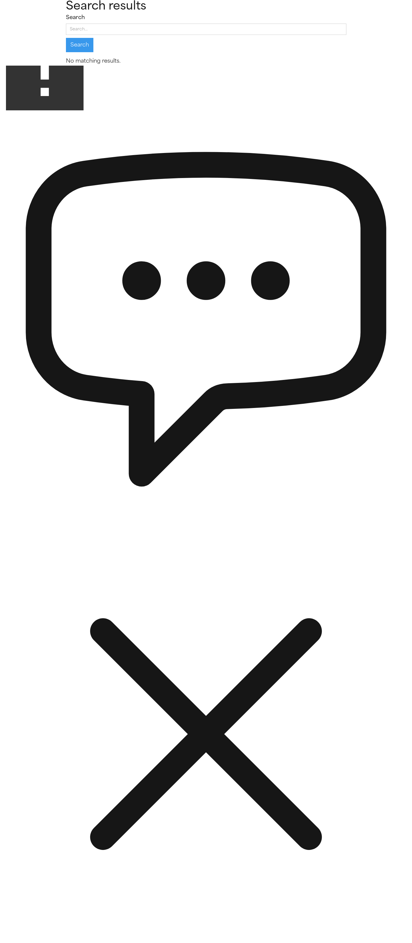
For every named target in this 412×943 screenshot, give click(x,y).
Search (75, 17)
